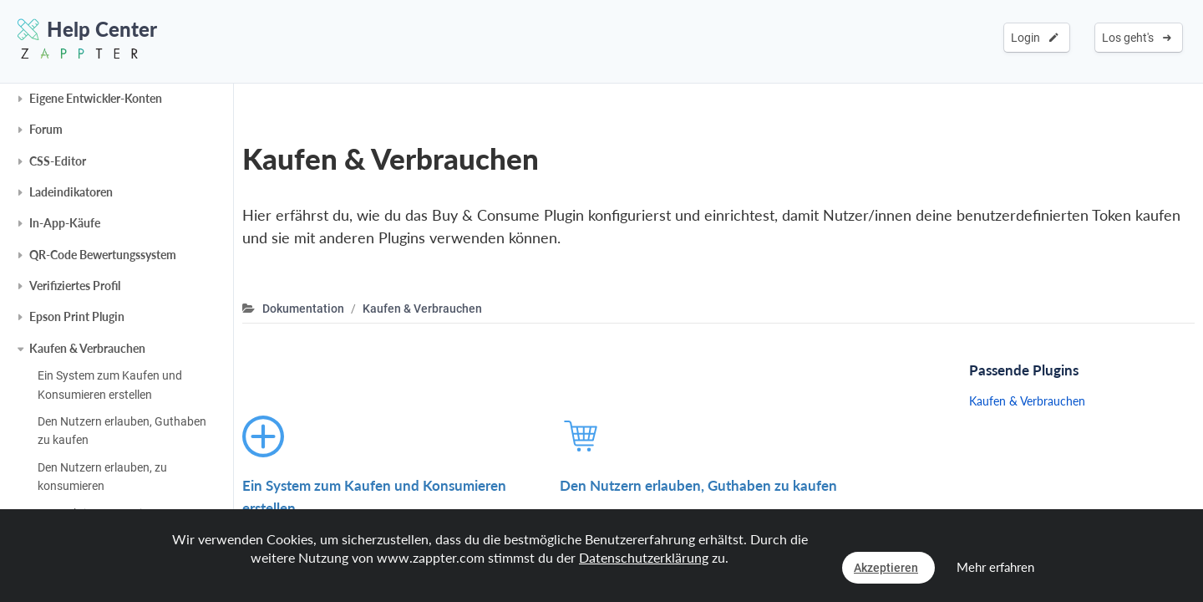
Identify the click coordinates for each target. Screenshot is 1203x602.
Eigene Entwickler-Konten (95, 98)
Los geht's (1136, 37)
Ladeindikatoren (71, 192)
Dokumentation (303, 308)
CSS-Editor (57, 161)
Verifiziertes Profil (74, 285)
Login (1034, 37)
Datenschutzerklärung (643, 557)
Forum (46, 129)
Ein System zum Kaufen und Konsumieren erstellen (110, 384)
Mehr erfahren (995, 566)
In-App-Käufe (64, 223)
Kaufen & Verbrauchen (87, 348)
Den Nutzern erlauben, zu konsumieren (102, 476)
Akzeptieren (886, 567)
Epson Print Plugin (76, 316)
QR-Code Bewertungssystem (102, 254)
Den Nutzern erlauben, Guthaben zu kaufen (122, 430)
